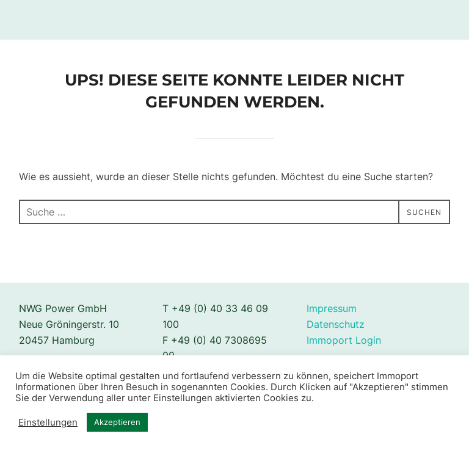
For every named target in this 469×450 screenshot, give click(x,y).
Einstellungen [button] (48, 422)
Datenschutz (336, 324)
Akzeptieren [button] (117, 422)
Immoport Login (344, 340)
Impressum (332, 308)
